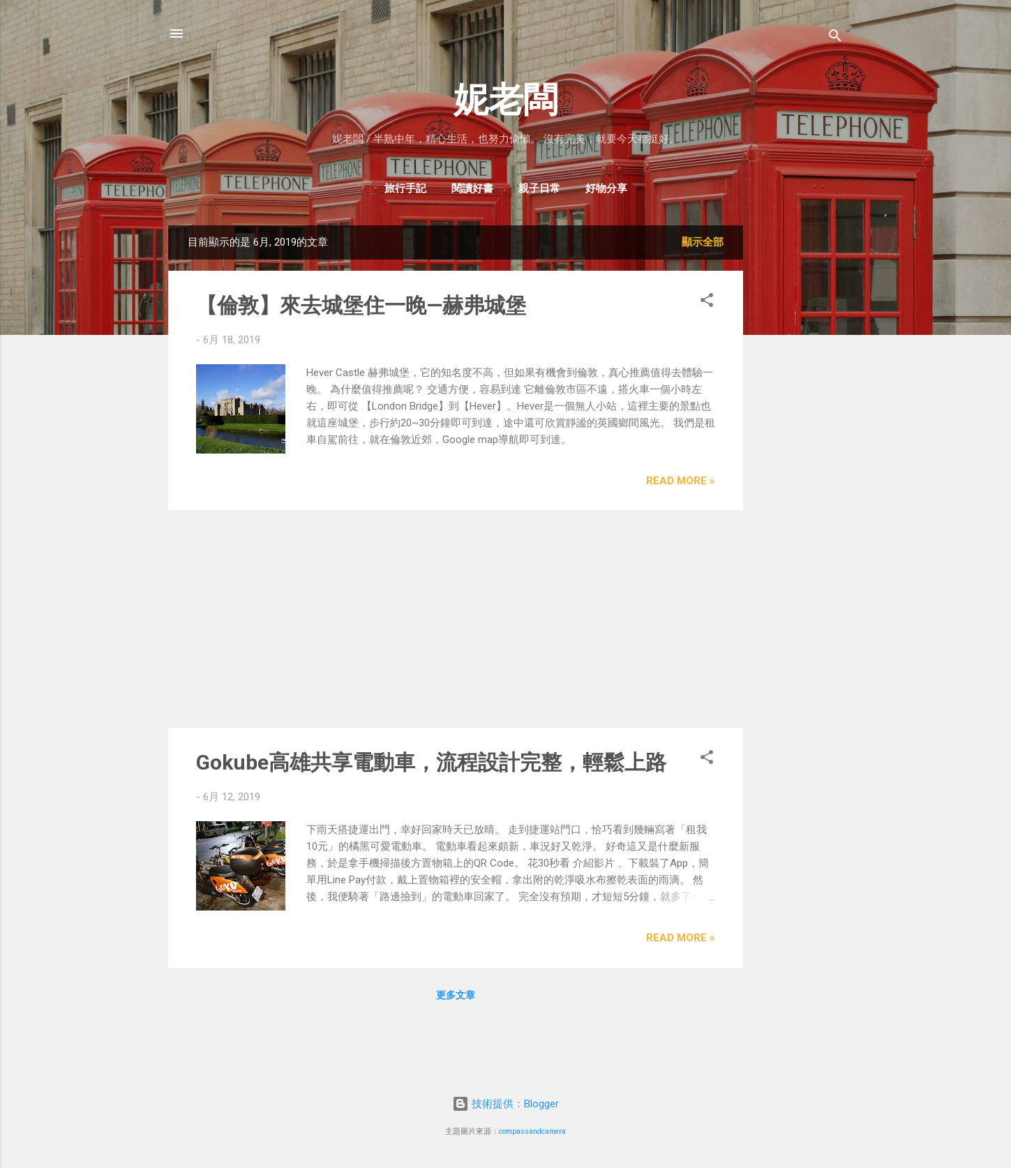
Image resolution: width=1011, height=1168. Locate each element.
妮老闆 (506, 100)
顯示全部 (703, 242)
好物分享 (606, 188)
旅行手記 (405, 188)
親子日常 (539, 188)
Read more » (680, 480)
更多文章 (455, 995)
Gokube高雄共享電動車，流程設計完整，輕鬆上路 (431, 762)
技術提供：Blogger (505, 1104)
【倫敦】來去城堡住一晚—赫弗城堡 (361, 305)
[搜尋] (835, 38)
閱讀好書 (472, 188)
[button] (706, 302)
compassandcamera (532, 1131)
